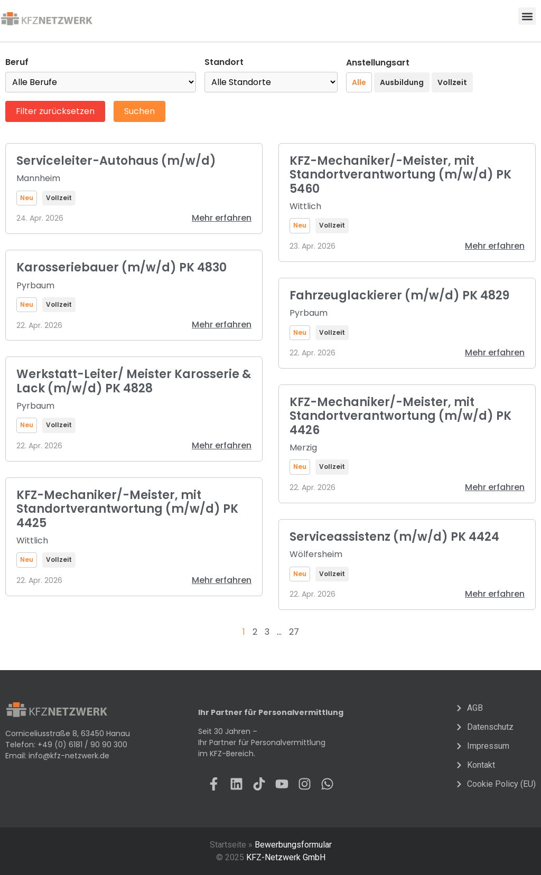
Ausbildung (402, 82)
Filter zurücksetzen (55, 111)
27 (294, 632)
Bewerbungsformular (293, 845)
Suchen (139, 111)
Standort (224, 62)
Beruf (17, 62)
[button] (527, 16)
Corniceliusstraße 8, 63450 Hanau (67, 733)
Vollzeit (452, 82)
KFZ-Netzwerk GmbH (285, 857)
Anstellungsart (377, 63)
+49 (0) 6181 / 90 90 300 (82, 744)
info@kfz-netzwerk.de (69, 755)
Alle (359, 82)
